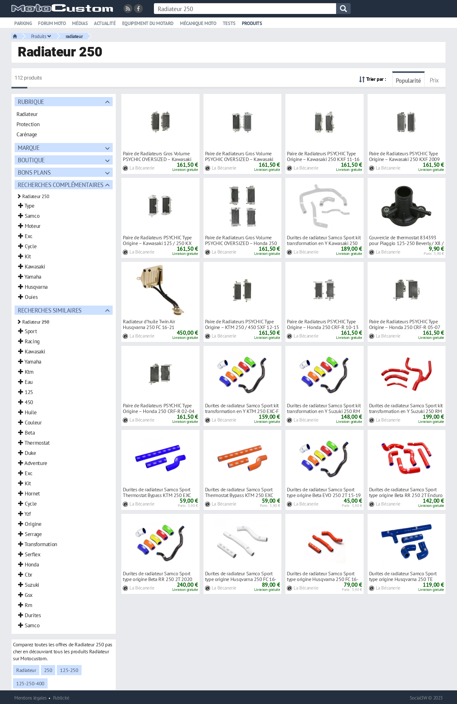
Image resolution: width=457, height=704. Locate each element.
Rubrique (31, 102)
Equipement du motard (148, 23)
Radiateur (26, 670)
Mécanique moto (198, 23)
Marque (29, 148)
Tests (229, 23)
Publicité (61, 697)
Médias (80, 23)
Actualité (105, 23)
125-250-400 (30, 683)
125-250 (69, 670)
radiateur (74, 36)
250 (48, 670)
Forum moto (52, 23)
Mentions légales (30, 697)
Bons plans (34, 172)
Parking (23, 23)
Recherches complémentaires (60, 185)
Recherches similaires (50, 310)
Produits (252, 23)
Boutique (31, 160)
